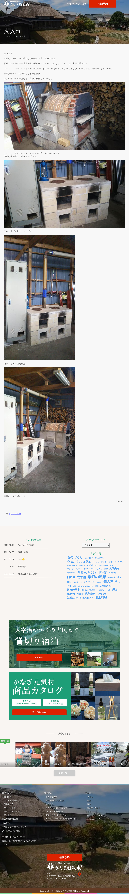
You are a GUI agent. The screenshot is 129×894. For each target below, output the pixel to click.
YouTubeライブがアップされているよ (107, 764)
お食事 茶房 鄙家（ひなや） (58, 808)
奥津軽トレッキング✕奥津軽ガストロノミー (62, 820)
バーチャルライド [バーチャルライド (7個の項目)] (106, 565)
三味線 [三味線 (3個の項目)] (106, 569)
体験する (48, 793)
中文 (82, 4)
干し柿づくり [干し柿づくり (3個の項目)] (78, 582)
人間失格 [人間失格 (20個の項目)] (114, 568)
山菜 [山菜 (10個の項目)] (119, 577)
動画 (89, 804)
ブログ (88, 811)
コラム (90, 797)
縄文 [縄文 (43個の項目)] (115, 589)
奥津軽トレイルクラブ (12, 837)
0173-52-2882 (61, 878)
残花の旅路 (23, 552)
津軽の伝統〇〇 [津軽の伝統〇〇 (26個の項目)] (103, 585)
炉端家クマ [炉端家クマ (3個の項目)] (102, 590)
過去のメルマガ (94, 819)
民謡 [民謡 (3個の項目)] (74, 586)
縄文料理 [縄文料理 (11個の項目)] (71, 594)
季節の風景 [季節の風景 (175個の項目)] (97, 577)
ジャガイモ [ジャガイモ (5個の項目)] (118, 562)
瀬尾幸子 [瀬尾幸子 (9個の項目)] (93, 590)
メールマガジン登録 (11, 831)
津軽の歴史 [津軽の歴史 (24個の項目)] (73, 589)
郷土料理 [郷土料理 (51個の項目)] (101, 597)
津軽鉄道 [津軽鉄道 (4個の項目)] (85, 590)
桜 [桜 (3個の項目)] (119, 582)
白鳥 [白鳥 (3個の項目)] (109, 590)
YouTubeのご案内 (26, 545)
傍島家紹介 (8, 804)
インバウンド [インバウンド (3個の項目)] (89, 558)
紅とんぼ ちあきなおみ (28, 574)
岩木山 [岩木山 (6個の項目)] (69, 582)
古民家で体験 (51, 797)
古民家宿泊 (7, 793)
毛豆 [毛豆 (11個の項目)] (69, 586)
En (70, 4)
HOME (8, 36)
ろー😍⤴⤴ (22, 559)
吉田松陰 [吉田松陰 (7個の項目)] (112, 573)
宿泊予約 (8, 797)
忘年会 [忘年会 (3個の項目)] (99, 582)
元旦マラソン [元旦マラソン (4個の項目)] (71, 573)
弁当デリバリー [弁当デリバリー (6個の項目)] (89, 582)
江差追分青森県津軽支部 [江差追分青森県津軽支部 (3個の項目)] (85, 586)
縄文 (89, 800)
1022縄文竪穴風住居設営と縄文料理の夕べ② (57, 764)
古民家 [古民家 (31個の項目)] (103, 572)
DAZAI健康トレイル (54, 811)
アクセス (8, 815)
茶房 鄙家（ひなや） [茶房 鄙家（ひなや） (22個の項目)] (96, 593)
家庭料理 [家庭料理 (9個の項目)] (112, 577)
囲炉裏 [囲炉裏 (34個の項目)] (71, 577)
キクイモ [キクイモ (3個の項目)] (96, 562)
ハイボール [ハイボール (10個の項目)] (92, 565)
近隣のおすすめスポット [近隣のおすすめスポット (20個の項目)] (80, 597)
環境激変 (22, 566)
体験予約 (49, 804)
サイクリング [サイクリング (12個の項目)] (107, 562)
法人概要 (6, 823)
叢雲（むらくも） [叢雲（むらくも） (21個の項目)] (87, 572)
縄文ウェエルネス (94, 815)
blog (16, 36)
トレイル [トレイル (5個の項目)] (82, 565)
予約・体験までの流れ (55, 800)
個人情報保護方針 (10, 819)
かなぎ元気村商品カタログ (14, 827)
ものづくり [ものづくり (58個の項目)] (75, 557)
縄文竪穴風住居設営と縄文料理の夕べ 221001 (82, 764)
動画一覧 (63, 773)
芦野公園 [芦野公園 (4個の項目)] (80, 594)
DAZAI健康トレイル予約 (56, 815)
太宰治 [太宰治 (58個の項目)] (81, 577)
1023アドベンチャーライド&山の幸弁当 (32, 764)
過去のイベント (94, 808)
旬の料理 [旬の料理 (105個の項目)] (110, 581)
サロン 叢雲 (9, 808)
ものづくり (16, 514)
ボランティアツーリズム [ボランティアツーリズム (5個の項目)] (93, 569)
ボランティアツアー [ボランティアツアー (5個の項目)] (74, 569)
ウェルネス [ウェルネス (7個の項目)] (99, 558)
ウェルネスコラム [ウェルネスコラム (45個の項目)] (79, 561)
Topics (88, 793)
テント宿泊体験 (10, 800)
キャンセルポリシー (12, 811)
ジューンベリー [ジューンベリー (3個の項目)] (72, 565)
